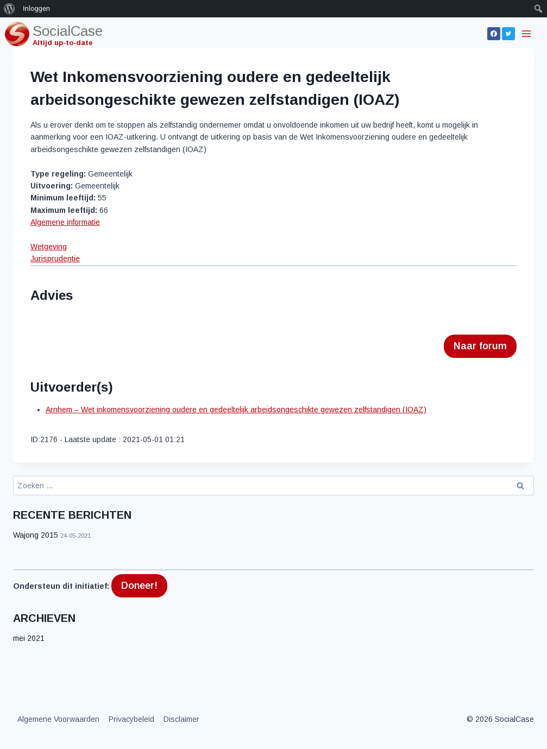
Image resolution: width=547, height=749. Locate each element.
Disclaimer (181, 719)
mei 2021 (29, 638)
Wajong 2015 (35, 535)
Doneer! (139, 585)
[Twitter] (508, 33)
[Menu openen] (527, 33)
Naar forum (480, 346)
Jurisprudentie (55, 258)
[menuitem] (9, 8)
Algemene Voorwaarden (58, 719)
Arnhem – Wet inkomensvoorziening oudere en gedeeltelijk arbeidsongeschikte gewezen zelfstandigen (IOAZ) (236, 409)
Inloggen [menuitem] (36, 8)
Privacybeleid (131, 719)
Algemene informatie (65, 222)
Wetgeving (48, 246)
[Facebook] (493, 33)
